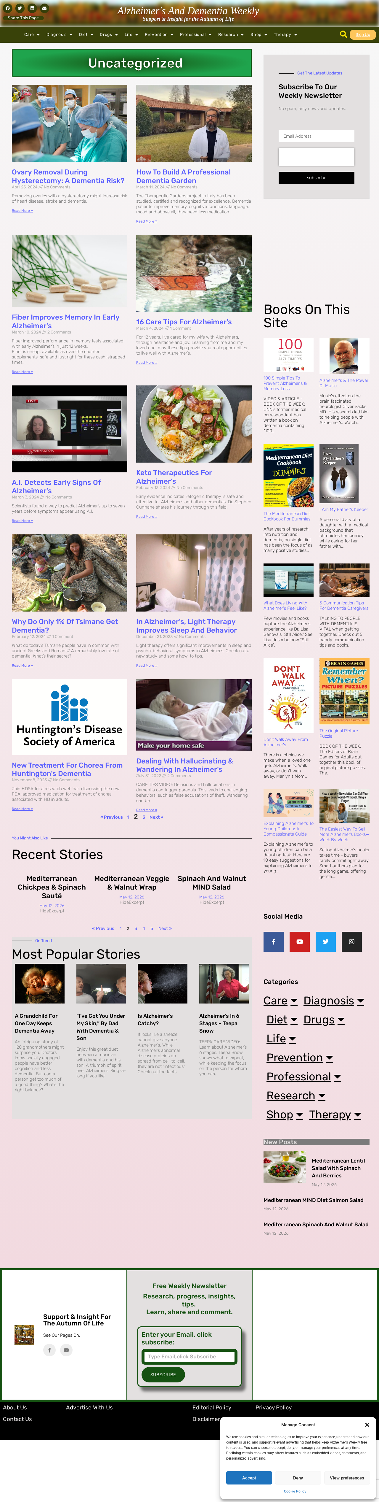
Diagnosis (59, 35)
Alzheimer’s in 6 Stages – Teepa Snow (219, 1023)
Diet (86, 35)
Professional (196, 35)
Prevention (159, 35)
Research (231, 35)
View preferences (347, 1478)
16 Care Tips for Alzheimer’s (184, 322)
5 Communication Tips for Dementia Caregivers (343, 605)
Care (32, 35)
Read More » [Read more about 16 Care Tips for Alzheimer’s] (146, 363)
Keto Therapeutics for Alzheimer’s (174, 477)
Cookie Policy (295, 1491)
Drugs (109, 35)
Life (132, 35)
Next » (156, 817)
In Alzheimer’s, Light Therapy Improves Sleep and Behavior (186, 625)
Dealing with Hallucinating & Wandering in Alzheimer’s (184, 765)
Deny (298, 1478)
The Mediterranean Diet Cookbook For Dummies (287, 516)
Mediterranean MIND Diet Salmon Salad (314, 1262)
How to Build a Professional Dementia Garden (183, 176)
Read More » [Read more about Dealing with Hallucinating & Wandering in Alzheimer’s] (146, 810)
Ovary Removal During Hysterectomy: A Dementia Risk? (68, 176)
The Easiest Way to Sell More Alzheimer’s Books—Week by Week (344, 834)
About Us (15, 1469)
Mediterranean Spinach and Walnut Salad (316, 1286)
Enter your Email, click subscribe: (177, 1400)
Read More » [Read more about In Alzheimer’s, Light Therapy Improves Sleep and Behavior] (146, 665)
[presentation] (316, 157)
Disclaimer (206, 1481)
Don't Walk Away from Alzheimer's (286, 742)
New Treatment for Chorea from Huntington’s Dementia (67, 769)
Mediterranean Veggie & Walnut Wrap (131, 882)
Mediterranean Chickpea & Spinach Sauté (52, 887)
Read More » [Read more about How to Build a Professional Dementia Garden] (146, 221)
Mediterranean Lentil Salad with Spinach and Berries (338, 1230)
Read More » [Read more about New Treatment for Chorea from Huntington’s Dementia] (22, 809)
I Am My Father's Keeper (343, 509)
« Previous (111, 817)
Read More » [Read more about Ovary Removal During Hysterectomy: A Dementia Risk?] (22, 211)
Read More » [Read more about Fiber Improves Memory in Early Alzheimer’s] (22, 372)
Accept (249, 1478)
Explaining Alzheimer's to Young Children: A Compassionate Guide (289, 829)
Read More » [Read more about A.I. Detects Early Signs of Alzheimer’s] (22, 521)
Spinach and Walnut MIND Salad (212, 882)
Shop (258, 35)
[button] (367, 1425)
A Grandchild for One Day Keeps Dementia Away (36, 1023)
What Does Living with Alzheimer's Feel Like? (285, 605)
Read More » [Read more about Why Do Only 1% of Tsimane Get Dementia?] (22, 665)
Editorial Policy (211, 1469)
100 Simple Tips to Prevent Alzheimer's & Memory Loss (285, 383)
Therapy (285, 35)
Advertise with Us (89, 1469)
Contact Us (17, 1481)
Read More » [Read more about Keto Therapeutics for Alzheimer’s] (146, 517)
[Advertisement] (315, 255)
